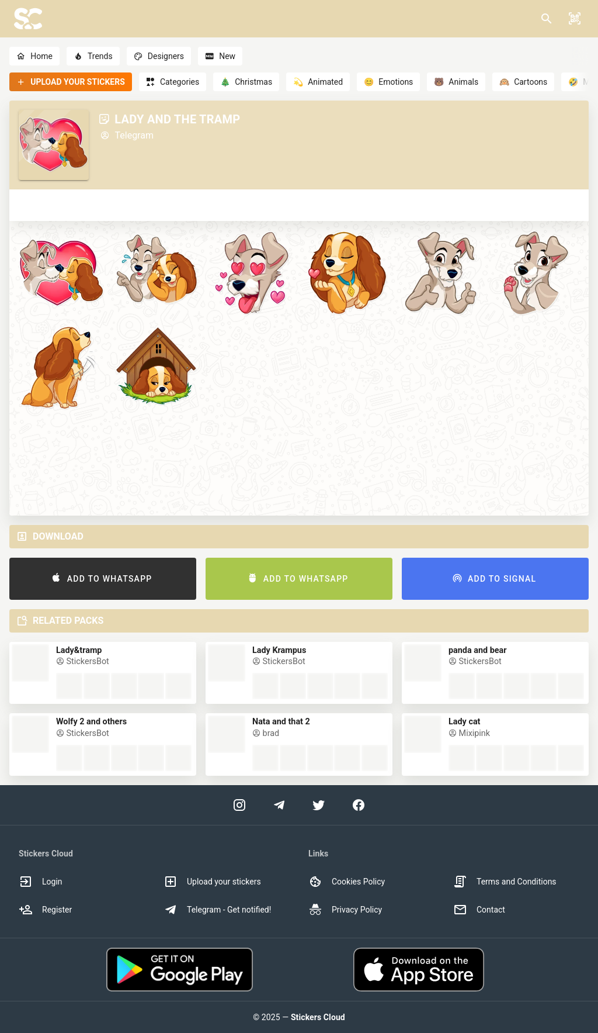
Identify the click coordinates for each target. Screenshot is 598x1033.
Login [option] (40, 882)
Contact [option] (479, 910)
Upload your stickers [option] (212, 882)
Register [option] (45, 910)
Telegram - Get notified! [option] (217, 910)
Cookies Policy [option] (346, 882)
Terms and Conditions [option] (505, 882)
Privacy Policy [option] (345, 910)
